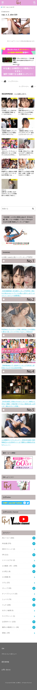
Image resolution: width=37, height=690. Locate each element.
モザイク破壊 (7, 610)
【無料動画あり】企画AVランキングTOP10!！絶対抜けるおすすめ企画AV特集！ (18, 365)
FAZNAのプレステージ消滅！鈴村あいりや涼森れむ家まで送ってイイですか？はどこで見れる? (18, 329)
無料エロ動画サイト (10, 627)
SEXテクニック (8, 549)
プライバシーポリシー (9, 654)
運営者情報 (5, 662)
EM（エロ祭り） (17, 682)
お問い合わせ (6, 669)
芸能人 (6, 633)
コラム (6, 582)
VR (5, 555)
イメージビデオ (8, 560)
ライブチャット (8, 616)
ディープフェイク (9, 594)
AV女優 (6, 543)
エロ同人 (6, 571)
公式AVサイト (9, 622)
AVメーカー (8, 538)
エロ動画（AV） (9, 566)
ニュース (6, 599)
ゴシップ (6, 588)
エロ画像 (6, 577)
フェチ (6, 605)
